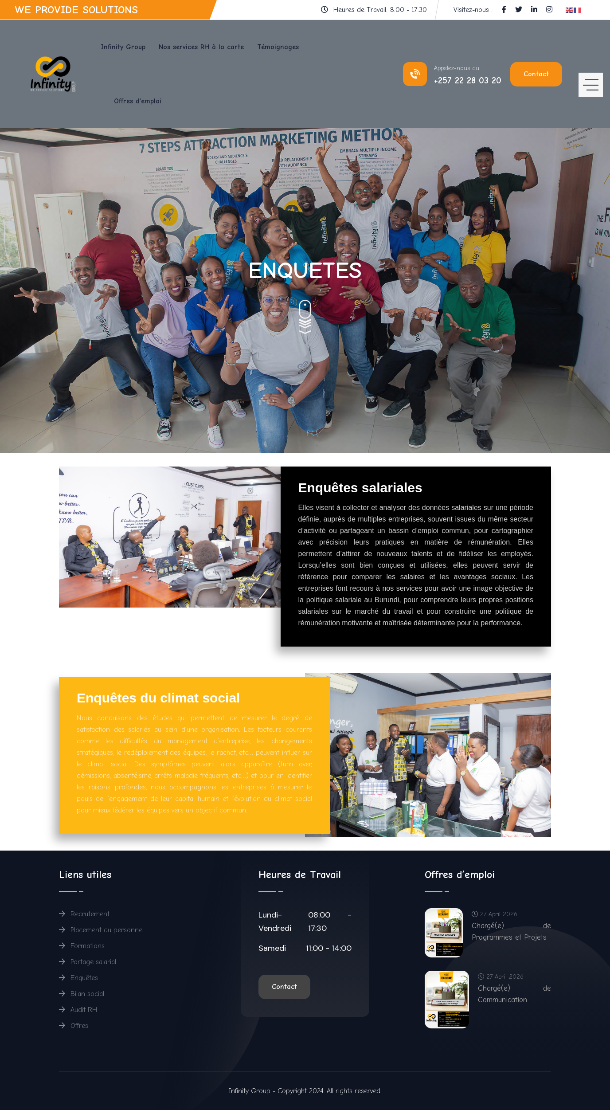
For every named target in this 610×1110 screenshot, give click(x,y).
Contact (536, 74)
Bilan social (81, 994)
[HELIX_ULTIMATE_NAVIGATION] (591, 74)
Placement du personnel (101, 930)
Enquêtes (78, 978)
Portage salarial (87, 962)
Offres (73, 1026)
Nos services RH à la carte (201, 47)
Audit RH (78, 1010)
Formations (82, 946)
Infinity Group (123, 47)
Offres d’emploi (137, 101)
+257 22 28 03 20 (467, 80)
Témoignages (278, 47)
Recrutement (84, 914)
